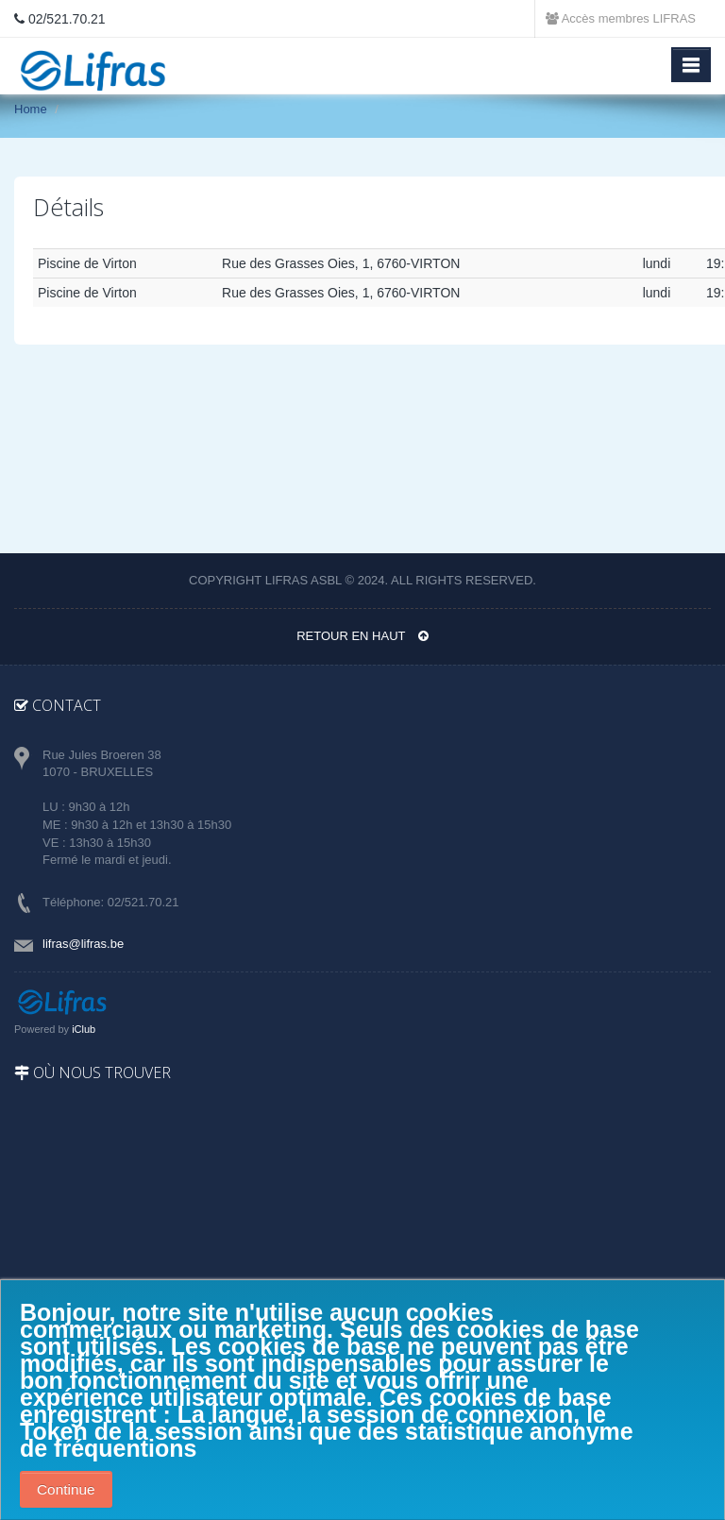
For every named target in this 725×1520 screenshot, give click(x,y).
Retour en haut (362, 636)
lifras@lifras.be (83, 944)
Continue (66, 1489)
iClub (83, 1029)
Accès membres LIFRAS (621, 18)
